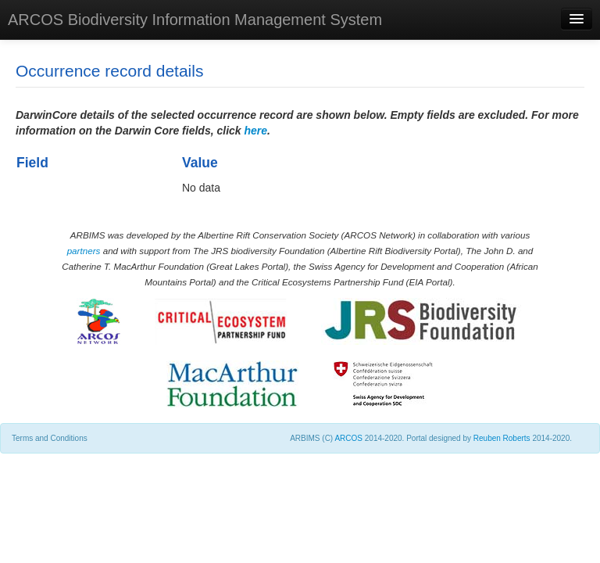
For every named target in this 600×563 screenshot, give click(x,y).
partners (84, 251)
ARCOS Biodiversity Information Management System (195, 19)
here (256, 130)
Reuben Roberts (501, 438)
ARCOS (348, 438)
